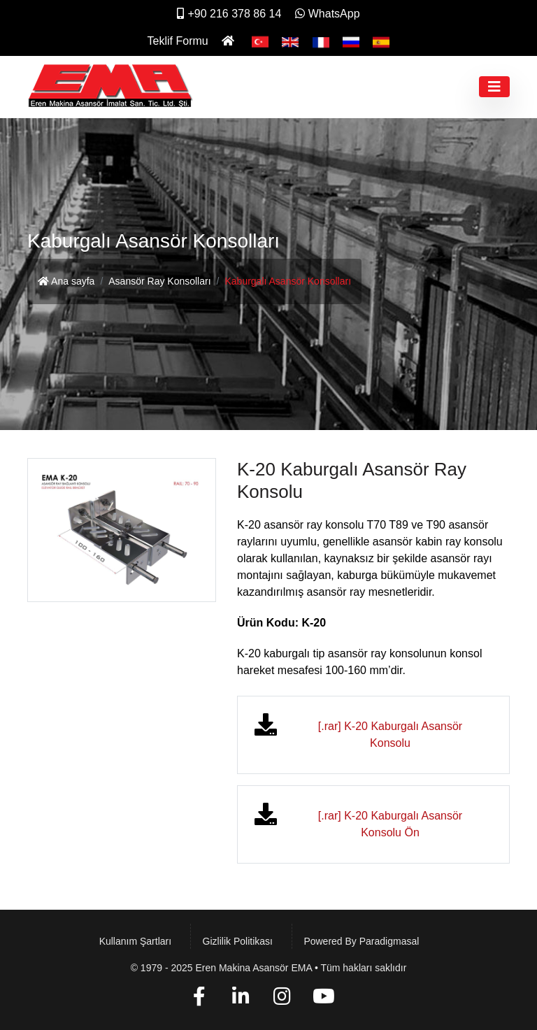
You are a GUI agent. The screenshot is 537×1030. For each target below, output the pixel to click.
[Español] (381, 40)
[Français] (321, 40)
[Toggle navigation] (494, 86)
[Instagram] (282, 999)
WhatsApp (327, 14)
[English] (290, 40)
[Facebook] (199, 999)
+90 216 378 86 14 (229, 14)
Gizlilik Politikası (238, 941)
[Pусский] (351, 40)
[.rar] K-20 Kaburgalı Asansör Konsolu (390, 734)
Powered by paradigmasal (361, 941)
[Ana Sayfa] (230, 40)
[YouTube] (324, 999)
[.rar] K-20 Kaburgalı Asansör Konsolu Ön (390, 824)
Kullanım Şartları (135, 941)
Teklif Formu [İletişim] (178, 41)
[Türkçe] (260, 40)
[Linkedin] (241, 999)
